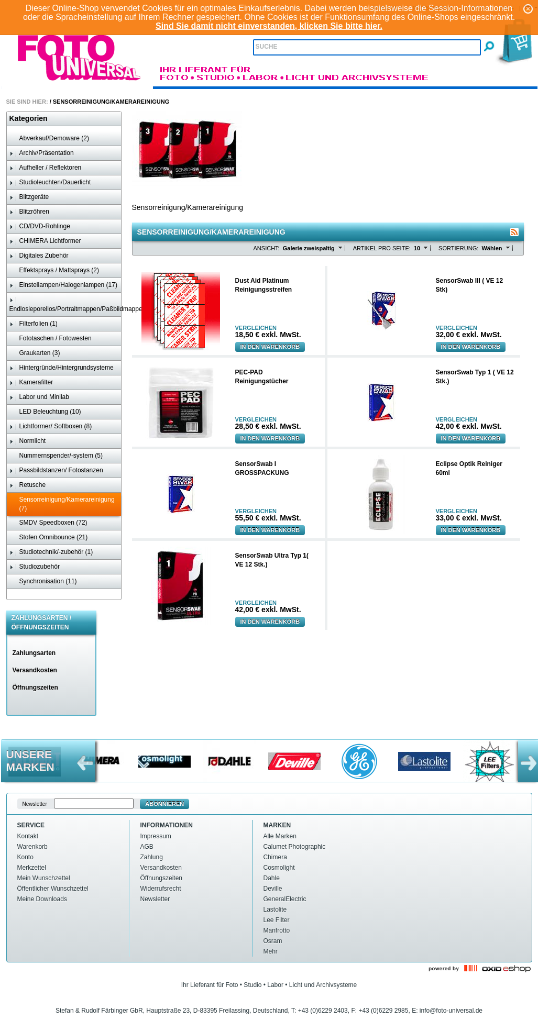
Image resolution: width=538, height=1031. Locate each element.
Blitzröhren (29, 212)
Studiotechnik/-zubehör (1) (51, 552)
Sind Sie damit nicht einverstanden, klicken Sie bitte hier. (269, 25)
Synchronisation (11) (43, 581)
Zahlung (151, 857)
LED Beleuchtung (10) (45, 412)
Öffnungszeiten (35, 687)
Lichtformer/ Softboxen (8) (50, 426)
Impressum (155, 836)
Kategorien (28, 118)
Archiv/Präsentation (41, 153)
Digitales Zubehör (39, 256)
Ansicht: (267, 248)
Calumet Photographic (294, 846)
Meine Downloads (42, 899)
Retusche (27, 485)
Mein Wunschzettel (43, 878)
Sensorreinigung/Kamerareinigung (111, 101)
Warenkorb (32, 846)
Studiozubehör (34, 567)
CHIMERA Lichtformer (45, 241)
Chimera (275, 857)
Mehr (270, 951)
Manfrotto (276, 930)
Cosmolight (279, 867)
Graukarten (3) (34, 353)
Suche (267, 46)
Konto (25, 857)
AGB (146, 846)
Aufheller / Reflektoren (45, 168)
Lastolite (275, 909)
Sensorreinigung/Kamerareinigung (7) (62, 504)
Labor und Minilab (39, 397)
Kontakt (28, 836)
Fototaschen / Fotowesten (50, 338)
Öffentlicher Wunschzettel (53, 888)
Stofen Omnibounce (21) (48, 537)
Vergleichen (256, 328)
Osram (272, 941)
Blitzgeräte (29, 197)
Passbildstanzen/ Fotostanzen (56, 470)
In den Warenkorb (270, 346)
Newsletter (155, 899)
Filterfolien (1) (33, 324)
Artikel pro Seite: (382, 248)
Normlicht (27, 441)
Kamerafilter (31, 382)
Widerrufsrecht (160, 888)
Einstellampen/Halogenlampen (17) (63, 285)
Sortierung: (458, 248)
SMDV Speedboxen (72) (48, 523)
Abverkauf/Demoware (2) (49, 138)
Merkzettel (31, 867)
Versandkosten (35, 670)
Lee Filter (276, 920)
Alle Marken (280, 836)
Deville (272, 888)
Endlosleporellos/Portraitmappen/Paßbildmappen (65, 304)
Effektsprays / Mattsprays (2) (54, 270)
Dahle (271, 878)
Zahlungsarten (34, 653)
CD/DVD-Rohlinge (39, 226)
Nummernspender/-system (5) (56, 456)
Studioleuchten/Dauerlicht (50, 182)
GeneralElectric (284, 899)
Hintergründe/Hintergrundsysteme (61, 368)
